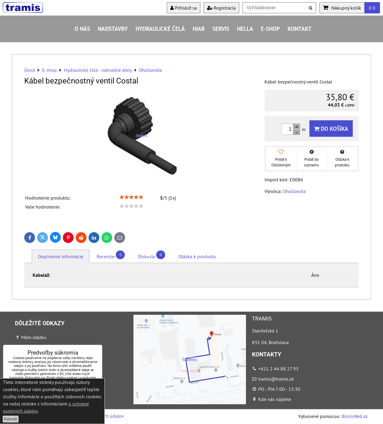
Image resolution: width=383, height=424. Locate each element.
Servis (220, 28)
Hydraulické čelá (160, 28)
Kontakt (299, 28)
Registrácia (221, 8)
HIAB (199, 28)
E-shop (270, 28)
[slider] (131, 197)
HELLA (245, 28)
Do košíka (331, 128)
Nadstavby (113, 28)
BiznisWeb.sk (355, 416)
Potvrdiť (10, 419)
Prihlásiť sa (183, 8)
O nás (82, 28)
